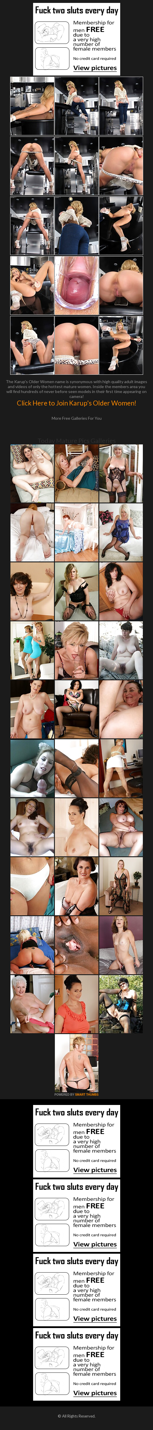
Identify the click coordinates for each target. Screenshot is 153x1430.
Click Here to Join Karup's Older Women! (76, 403)
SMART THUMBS (86, 1094)
